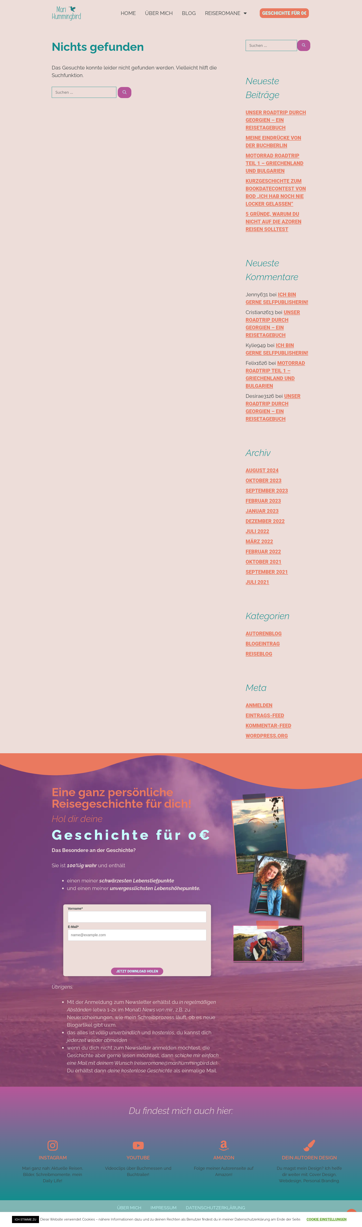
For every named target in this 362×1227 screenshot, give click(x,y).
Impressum (161, 1208)
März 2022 (259, 541)
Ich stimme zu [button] (25, 1219)
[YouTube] (138, 1145)
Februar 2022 (263, 552)
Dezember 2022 (265, 521)
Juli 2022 (257, 531)
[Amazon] (223, 1145)
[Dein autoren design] (309, 1145)
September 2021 (267, 572)
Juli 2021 (257, 582)
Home (128, 13)
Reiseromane (226, 13)
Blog (189, 13)
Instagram (53, 1158)
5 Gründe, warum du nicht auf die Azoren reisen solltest (273, 221)
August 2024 (262, 470)
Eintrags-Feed (265, 715)
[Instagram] (52, 1145)
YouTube (138, 1158)
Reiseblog (259, 654)
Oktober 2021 (263, 562)
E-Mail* (73, 927)
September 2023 (267, 491)
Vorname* (75, 908)
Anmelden (259, 705)
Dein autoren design (309, 1158)
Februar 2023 (263, 501)
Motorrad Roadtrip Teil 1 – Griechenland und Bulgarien (274, 163)
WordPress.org (267, 736)
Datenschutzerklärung (219, 1208)
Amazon (223, 1158)
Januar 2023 (262, 511)
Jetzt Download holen (137, 971)
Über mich (159, 13)
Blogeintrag (263, 644)
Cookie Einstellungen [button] (327, 1219)
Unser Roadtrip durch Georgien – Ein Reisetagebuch (276, 120)
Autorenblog (264, 633)
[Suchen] (124, 92)
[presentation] (103, 954)
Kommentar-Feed (268, 726)
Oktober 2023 (263, 480)
